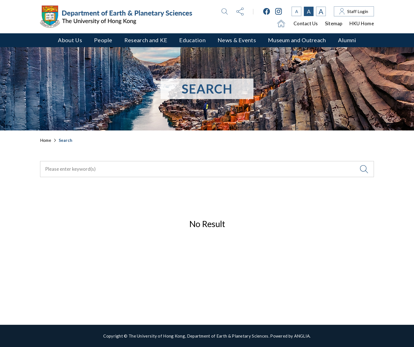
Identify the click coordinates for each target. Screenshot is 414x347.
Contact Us (306, 23)
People (103, 40)
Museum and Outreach (297, 40)
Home (45, 140)
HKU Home (361, 23)
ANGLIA (302, 335)
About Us (70, 40)
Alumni (347, 40)
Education (192, 40)
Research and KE (145, 40)
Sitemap (333, 23)
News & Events (237, 40)
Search (65, 140)
